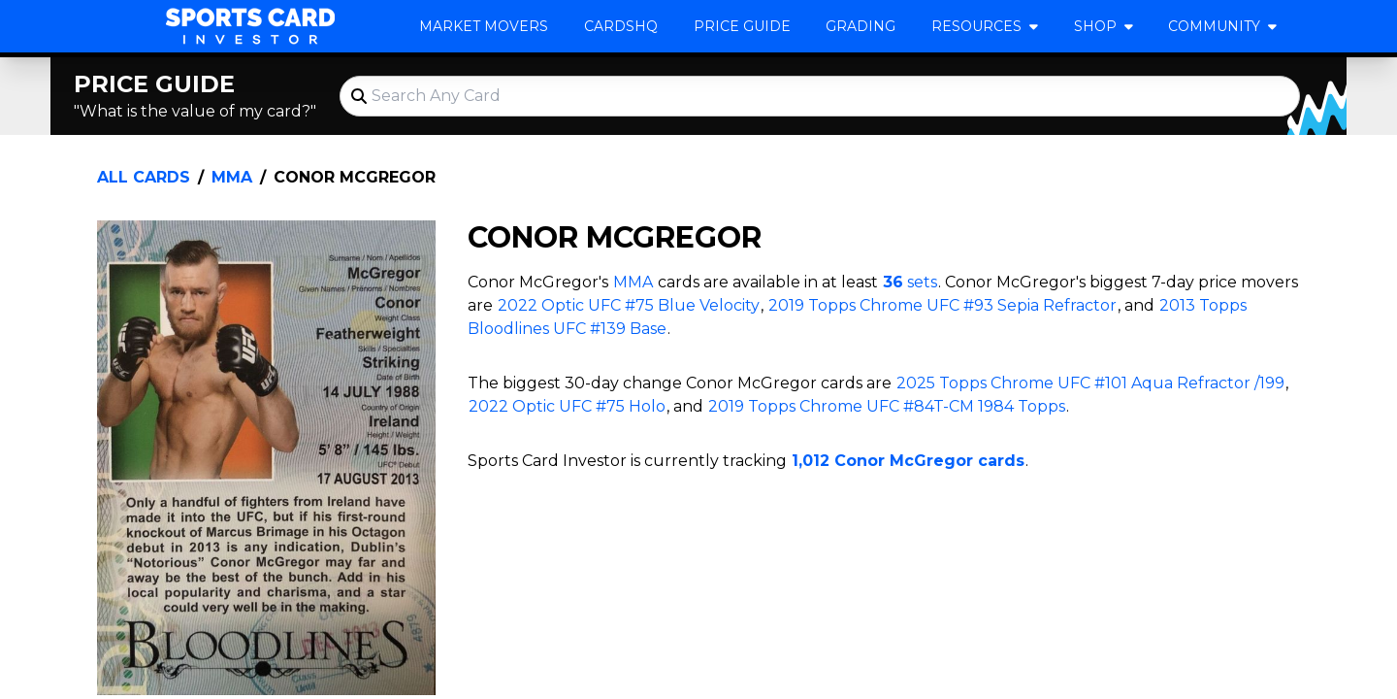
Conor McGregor (355, 177)
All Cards (143, 177)
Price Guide (742, 26)
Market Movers (483, 26)
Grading (860, 26)
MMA (231, 177)
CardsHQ (621, 26)
